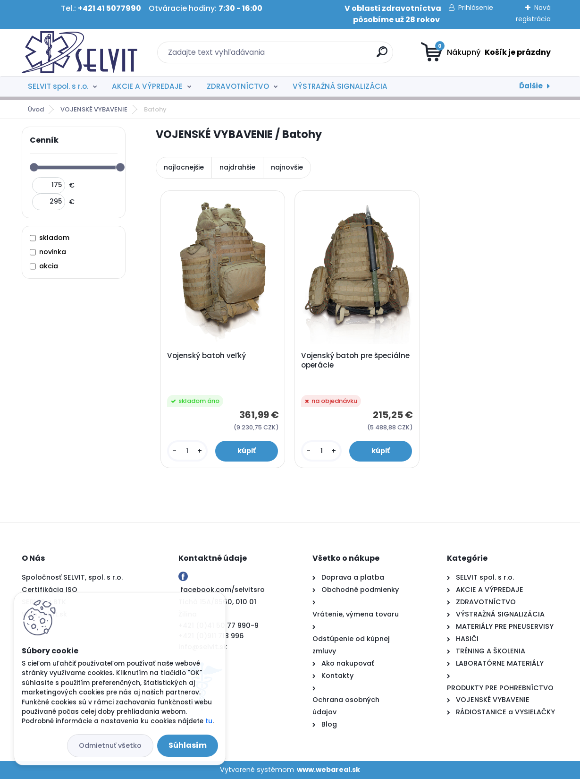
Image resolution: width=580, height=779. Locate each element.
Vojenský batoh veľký (206, 355)
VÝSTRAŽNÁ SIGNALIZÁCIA (340, 86)
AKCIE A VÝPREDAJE (147, 86)
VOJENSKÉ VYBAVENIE (93, 109)
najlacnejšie (184, 167)
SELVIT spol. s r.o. (58, 86)
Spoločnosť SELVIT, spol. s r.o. (72, 577)
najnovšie (287, 167)
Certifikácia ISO (49, 589)
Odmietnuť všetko (110, 745)
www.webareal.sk (328, 769)
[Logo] (79, 52)
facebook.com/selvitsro (222, 589)
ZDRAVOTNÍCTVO (238, 86)
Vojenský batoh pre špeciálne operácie (355, 360)
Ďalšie (531, 86)
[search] (382, 55)
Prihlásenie (475, 7)
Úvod (36, 109)
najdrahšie (237, 167)
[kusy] (187, 451)
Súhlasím (187, 745)
